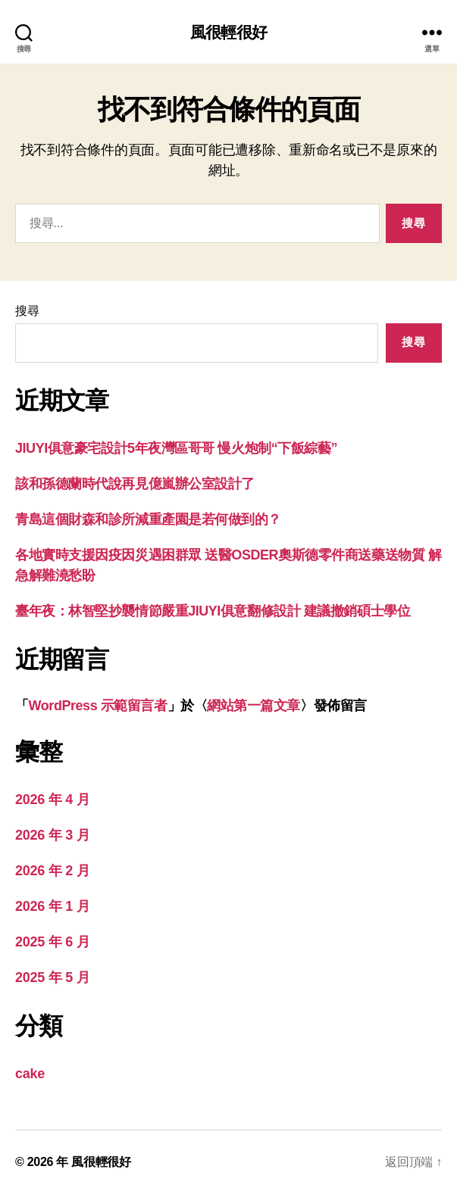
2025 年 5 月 (52, 977)
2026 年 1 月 (52, 906)
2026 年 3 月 (52, 835)
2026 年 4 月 (52, 799)
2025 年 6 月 (52, 941)
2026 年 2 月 (52, 870)
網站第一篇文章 (253, 705)
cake (30, 1073)
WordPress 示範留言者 (98, 705)
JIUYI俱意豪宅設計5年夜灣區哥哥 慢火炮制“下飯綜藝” (176, 448)
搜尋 (27, 310)
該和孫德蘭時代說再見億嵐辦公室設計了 (135, 483)
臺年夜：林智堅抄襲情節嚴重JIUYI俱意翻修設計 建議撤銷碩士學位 (212, 611)
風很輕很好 (228, 32)
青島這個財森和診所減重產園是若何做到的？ (148, 519)
